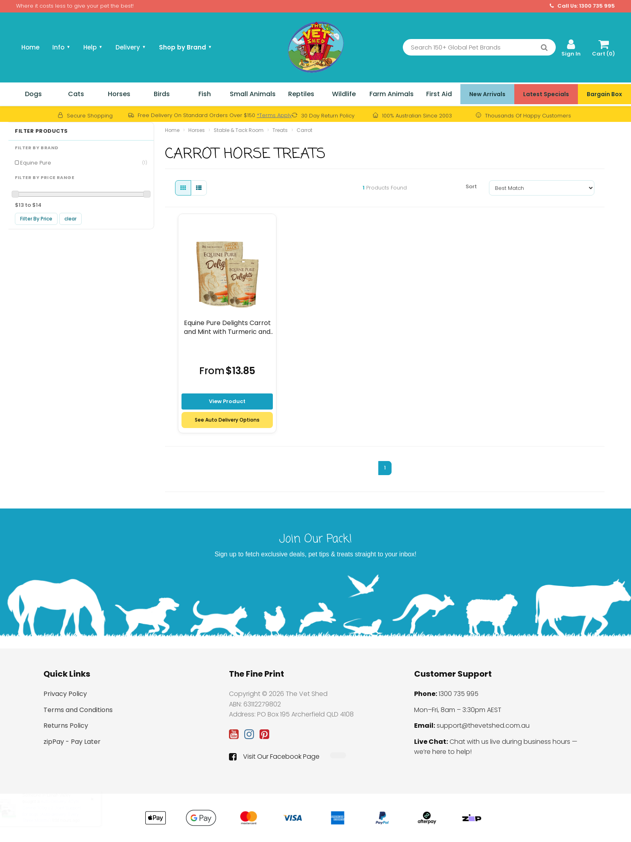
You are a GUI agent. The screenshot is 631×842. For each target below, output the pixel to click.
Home (30, 47)
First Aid (439, 94)
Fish (204, 94)
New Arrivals (487, 94)
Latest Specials (546, 94)
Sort (471, 186)
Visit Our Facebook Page (274, 756)
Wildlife (344, 94)
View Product (227, 401)
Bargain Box (604, 94)
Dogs (33, 94)
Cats (76, 94)
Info (61, 47)
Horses (119, 94)
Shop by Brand (185, 47)
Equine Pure (83, 163)
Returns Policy (65, 725)
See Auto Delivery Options (227, 419)
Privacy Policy (65, 693)
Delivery (130, 47)
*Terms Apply (274, 115)
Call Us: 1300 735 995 (582, 6)
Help (93, 47)
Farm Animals (391, 94)
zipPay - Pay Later (72, 741)
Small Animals (253, 94)
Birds (162, 94)
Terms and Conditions (78, 709)
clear (70, 218)
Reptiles (301, 94)
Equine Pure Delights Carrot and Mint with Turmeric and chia (227, 327)
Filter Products (41, 131)
